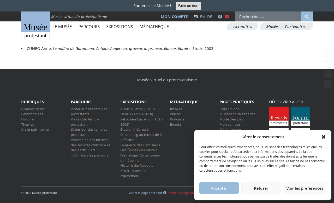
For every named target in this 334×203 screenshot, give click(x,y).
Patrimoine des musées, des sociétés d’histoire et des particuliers (90, 144)
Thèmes (27, 124)
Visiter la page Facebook (147, 193)
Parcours (89, 27)
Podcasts (177, 119)
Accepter (219, 188)
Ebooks (176, 124)
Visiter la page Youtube (187, 193)
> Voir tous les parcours (89, 155)
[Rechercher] (307, 16)
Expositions (119, 27)
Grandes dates (32, 109)
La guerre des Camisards (140, 145)
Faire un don (188, 5)
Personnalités (32, 114)
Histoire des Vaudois (136, 165)
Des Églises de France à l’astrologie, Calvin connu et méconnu (140, 155)
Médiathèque (154, 27)
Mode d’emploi (231, 119)
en (202, 16)
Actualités (242, 26)
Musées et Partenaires (286, 26)
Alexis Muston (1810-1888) (141, 109)
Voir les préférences (305, 188)
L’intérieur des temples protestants (89, 112)
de (209, 16)
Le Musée (62, 27)
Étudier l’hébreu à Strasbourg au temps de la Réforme (141, 134)
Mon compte (174, 16)
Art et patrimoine (35, 129)
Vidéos (175, 114)
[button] (323, 136)
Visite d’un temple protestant (85, 122)
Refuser (261, 188)
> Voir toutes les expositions (133, 173)
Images (176, 109)
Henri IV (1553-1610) (136, 114)
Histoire (27, 119)
